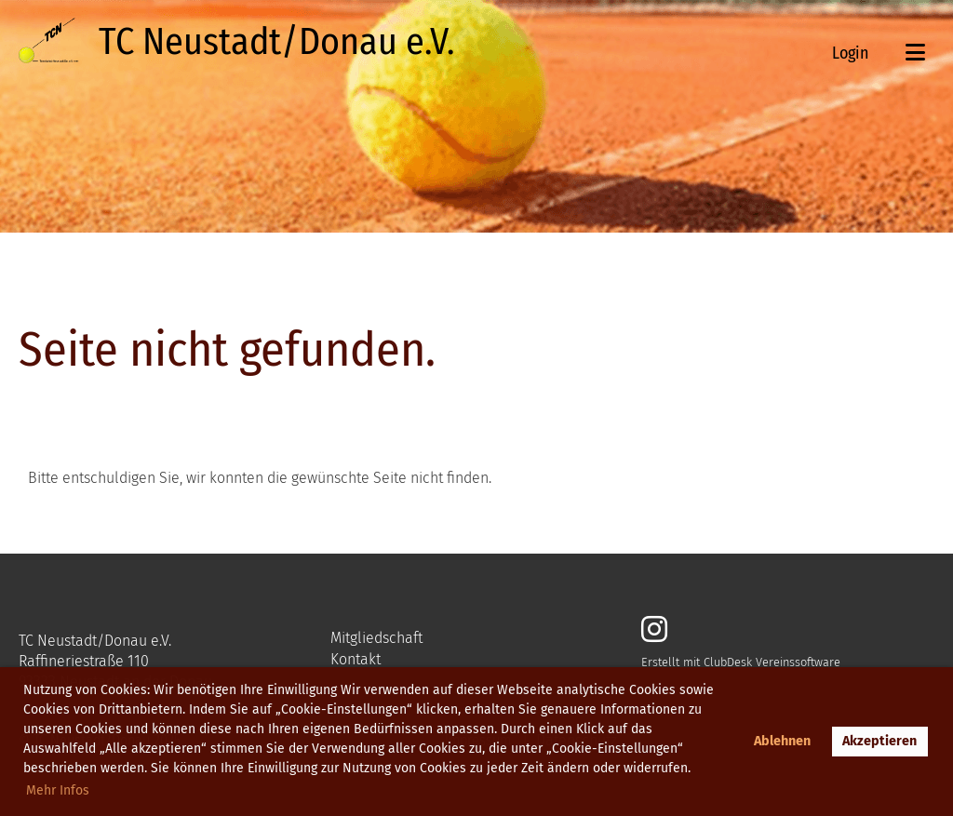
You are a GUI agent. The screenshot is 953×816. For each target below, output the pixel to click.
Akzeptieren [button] (879, 741)
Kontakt (355, 659)
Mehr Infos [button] (57, 790)
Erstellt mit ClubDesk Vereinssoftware (740, 662)
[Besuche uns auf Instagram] (654, 630)
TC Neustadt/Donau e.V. (276, 42)
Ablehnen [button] (782, 741)
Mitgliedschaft (376, 638)
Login (850, 53)
